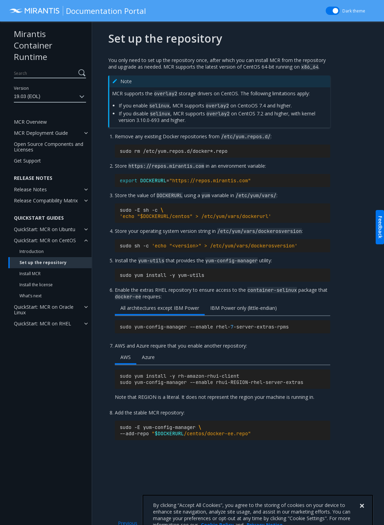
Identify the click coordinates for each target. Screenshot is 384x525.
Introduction (31, 251)
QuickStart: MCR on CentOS (45, 240)
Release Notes (30, 189)
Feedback (380, 227)
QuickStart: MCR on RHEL (42, 323)
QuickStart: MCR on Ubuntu (44, 229)
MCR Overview (30, 122)
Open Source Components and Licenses (48, 147)
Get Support (27, 160)
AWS (125, 357)
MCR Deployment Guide (41, 133)
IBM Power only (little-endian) (243, 308)
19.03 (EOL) (50, 97)
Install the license (36, 285)
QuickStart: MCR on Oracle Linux (44, 310)
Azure (148, 357)
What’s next (30, 296)
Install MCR (30, 274)
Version (21, 88)
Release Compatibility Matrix (46, 200)
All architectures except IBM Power (159, 308)
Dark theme (353, 11)
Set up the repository (43, 262)
